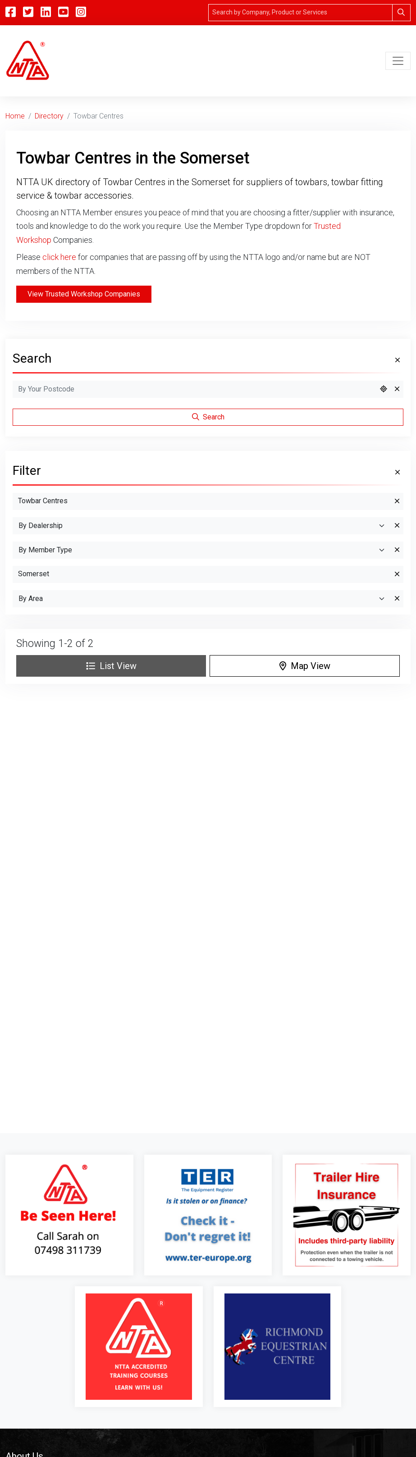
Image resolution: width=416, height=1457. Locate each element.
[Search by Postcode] (194, 389)
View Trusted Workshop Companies (83, 294)
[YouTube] (63, 13)
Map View (304, 665)
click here (59, 257)
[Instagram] (81, 13)
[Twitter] (28, 13)
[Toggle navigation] (398, 61)
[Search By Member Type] (202, 550)
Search (208, 417)
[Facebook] (10, 13)
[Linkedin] (46, 13)
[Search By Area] (202, 598)
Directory (49, 116)
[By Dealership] (202, 525)
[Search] (300, 12)
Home (15, 116)
